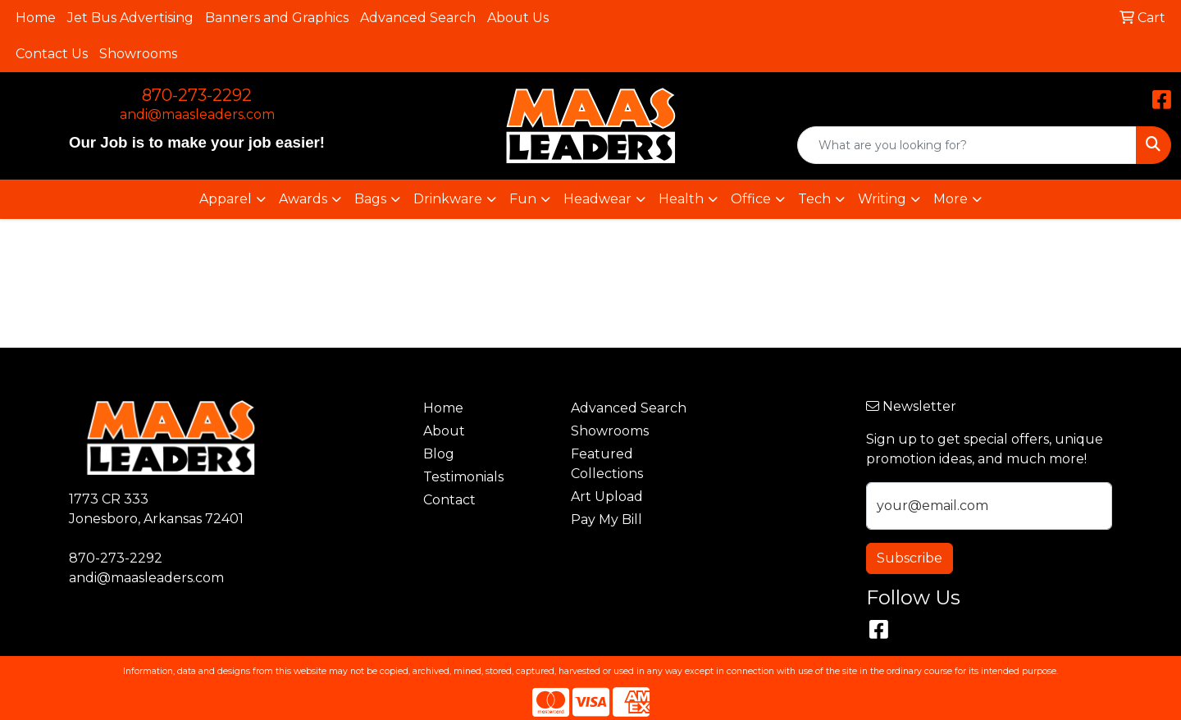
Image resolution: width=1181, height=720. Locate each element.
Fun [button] (522, 199)
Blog (438, 454)
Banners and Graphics (277, 17)
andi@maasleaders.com (197, 114)
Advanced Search (418, 17)
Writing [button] (882, 199)
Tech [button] (814, 199)
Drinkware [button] (447, 199)
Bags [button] (370, 199)
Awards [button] (303, 199)
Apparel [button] (225, 199)
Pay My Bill (606, 519)
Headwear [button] (597, 199)
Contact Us (52, 54)
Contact (449, 500)
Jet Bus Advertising (130, 17)
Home (36, 17)
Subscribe (909, 558)
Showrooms (138, 54)
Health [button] (681, 199)
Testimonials (463, 477)
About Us (518, 17)
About (444, 431)
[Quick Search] (967, 145)
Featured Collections (607, 463)
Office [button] (751, 199)
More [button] (950, 199)
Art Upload (607, 496)
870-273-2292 (197, 95)
